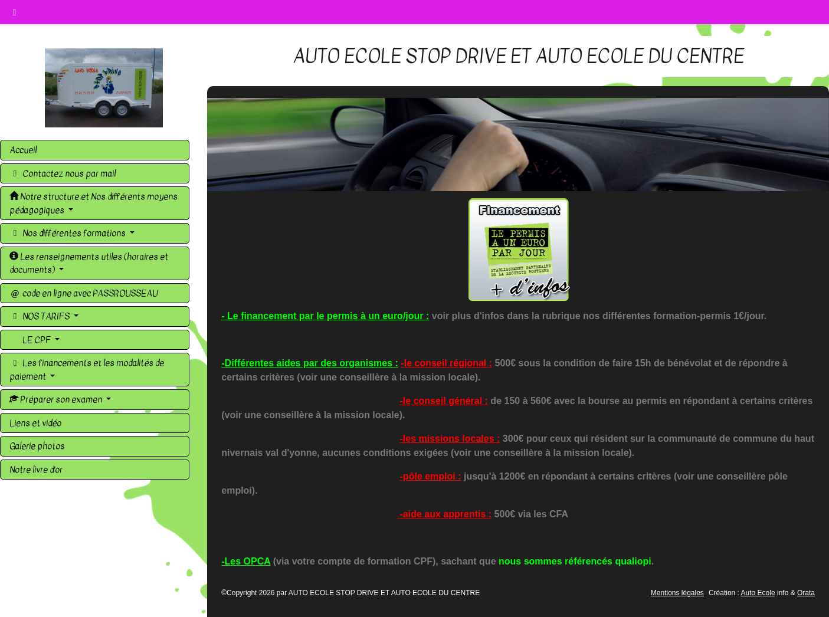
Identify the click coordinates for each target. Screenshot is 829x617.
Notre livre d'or (36, 469)
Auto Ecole (758, 593)
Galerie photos (37, 445)
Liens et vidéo (35, 422)
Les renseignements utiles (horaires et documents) (88, 263)
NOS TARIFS (40, 316)
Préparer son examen (56, 399)
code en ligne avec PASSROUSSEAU (83, 293)
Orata (806, 593)
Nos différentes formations (68, 233)
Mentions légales (677, 593)
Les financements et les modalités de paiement (86, 369)
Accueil (23, 149)
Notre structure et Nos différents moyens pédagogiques (93, 203)
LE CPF (37, 339)
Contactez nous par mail (62, 173)
